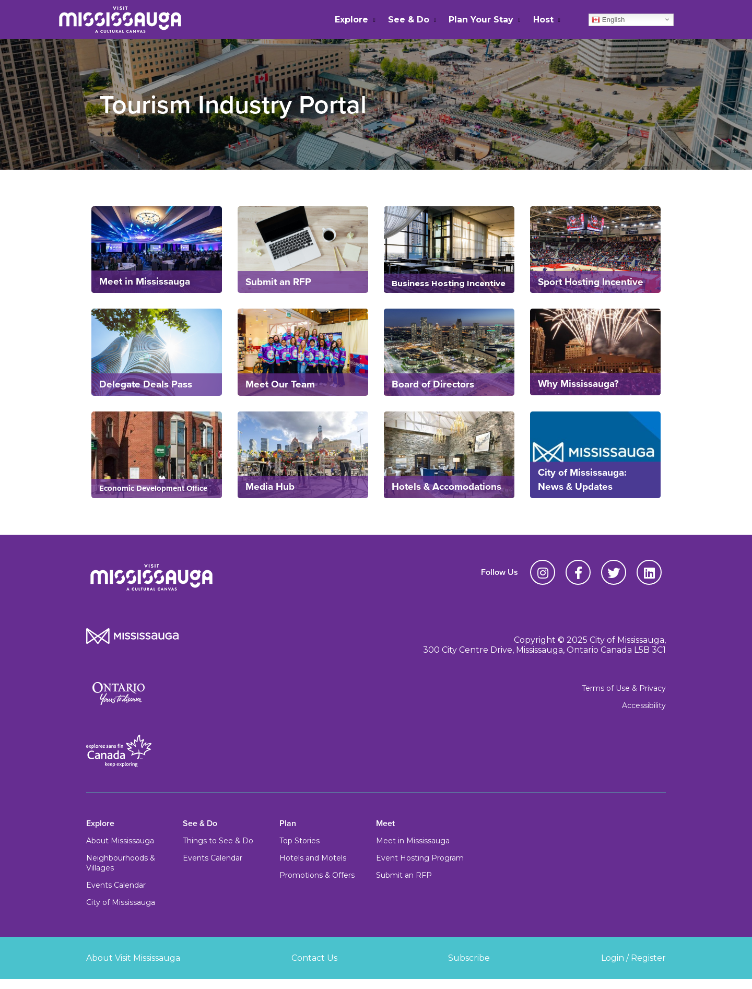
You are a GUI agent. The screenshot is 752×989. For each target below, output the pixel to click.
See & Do (408, 20)
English (608, 19)
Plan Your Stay (481, 20)
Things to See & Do (218, 840)
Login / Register (633, 958)
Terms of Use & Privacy (624, 688)
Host (543, 20)
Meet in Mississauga (413, 840)
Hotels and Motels (312, 858)
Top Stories (299, 840)
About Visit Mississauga (133, 958)
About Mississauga (120, 840)
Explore (351, 20)
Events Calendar (116, 885)
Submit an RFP (404, 875)
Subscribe (469, 958)
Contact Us (314, 958)
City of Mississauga (120, 902)
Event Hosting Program (420, 858)
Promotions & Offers (317, 875)
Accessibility (644, 705)
